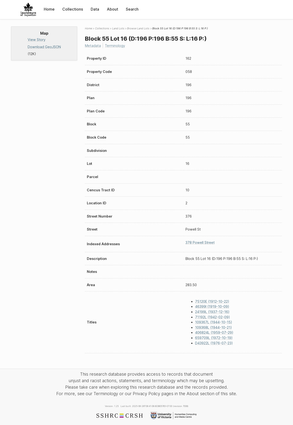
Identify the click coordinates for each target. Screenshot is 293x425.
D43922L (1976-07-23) (214, 343)
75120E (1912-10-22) (212, 301)
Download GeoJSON (44, 47)
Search (132, 9)
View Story (36, 40)
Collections (72, 9)
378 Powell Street (200, 242)
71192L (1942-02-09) (212, 317)
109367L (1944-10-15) (213, 322)
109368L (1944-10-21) (213, 327)
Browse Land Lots (138, 28)
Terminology (115, 46)
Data (95, 9)
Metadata (93, 46)
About (112, 9)
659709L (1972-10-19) (214, 338)
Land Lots (118, 28)
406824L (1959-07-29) (214, 332)
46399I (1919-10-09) (212, 306)
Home (49, 9)
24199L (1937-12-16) (212, 312)
